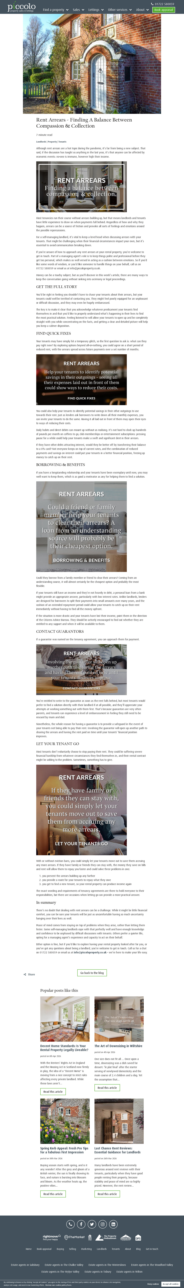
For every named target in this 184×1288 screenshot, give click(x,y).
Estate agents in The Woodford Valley (152, 1264)
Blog (138, 1249)
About (140, 9)
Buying (60, 1249)
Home (28, 1249)
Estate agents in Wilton (129, 1271)
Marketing (86, 1249)
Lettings (97, 9)
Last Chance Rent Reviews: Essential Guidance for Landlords (117, 1150)
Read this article (53, 1091)
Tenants (62, 142)
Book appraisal (163, 9)
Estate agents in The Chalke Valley (64, 1264)
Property (52, 142)
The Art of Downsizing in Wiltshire (118, 1046)
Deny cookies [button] (153, 1284)
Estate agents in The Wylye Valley (60, 1271)
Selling (72, 1249)
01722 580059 (162, 4)
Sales (80, 9)
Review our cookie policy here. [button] (58, 1285)
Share (29, 974)
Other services (119, 9)
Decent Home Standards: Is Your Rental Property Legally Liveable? (64, 1048)
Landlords (41, 142)
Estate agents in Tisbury (98, 1271)
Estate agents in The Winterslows (107, 1264)
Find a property (59, 9)
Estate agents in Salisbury (25, 1264)
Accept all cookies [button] (171, 1284)
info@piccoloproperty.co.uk (90, 952)
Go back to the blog (92, 972)
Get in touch (152, 1249)
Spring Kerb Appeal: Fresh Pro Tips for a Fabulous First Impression (64, 1150)
